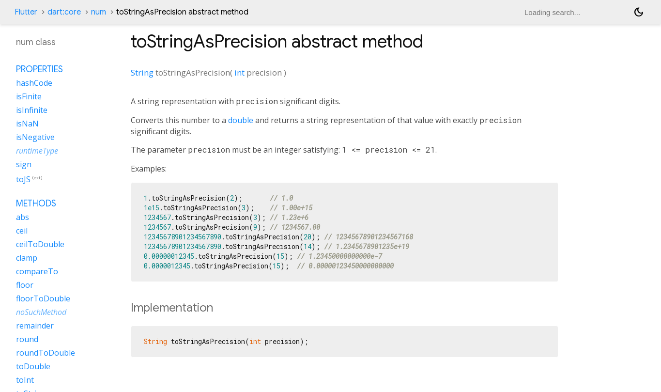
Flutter (26, 12)
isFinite (29, 96)
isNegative (35, 137)
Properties (39, 69)
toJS (23, 179)
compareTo (37, 271)
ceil (22, 230)
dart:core (64, 12)
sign (23, 164)
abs (22, 217)
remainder (35, 325)
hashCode (34, 83)
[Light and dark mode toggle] (638, 12)
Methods (36, 203)
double (240, 120)
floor (24, 285)
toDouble (33, 366)
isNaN (27, 123)
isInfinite (31, 110)
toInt (25, 380)
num (98, 12)
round (27, 339)
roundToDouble (45, 352)
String (142, 72)
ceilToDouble (40, 244)
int (239, 72)
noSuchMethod (41, 312)
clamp (26, 257)
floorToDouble (43, 298)
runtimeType (37, 150)
